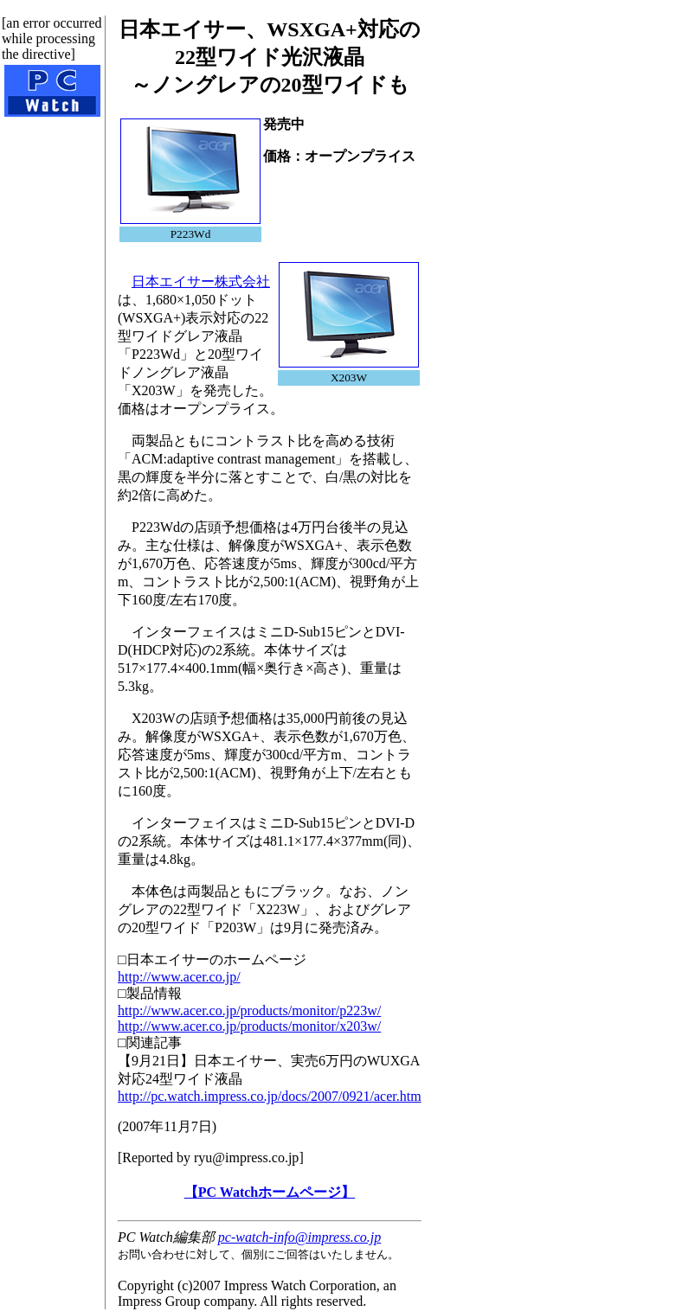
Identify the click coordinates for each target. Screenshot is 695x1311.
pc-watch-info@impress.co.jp (299, 1237)
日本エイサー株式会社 (201, 281)
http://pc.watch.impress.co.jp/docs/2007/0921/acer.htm (270, 1096)
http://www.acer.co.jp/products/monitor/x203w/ (249, 1026)
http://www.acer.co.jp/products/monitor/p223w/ (249, 1010)
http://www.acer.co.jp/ (179, 976)
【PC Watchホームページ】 (269, 1192)
